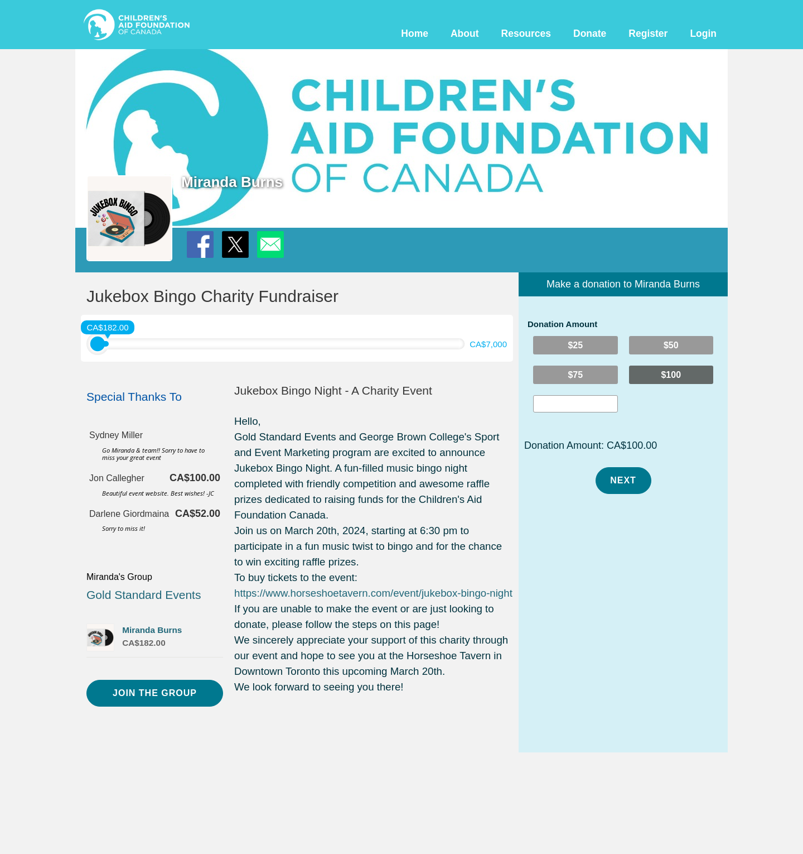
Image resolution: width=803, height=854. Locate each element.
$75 (575, 375)
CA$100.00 (632, 445)
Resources (526, 33)
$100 (671, 375)
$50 (671, 345)
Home (414, 33)
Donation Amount (562, 324)
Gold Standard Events (143, 594)
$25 (575, 345)
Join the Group (155, 693)
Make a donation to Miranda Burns (623, 284)
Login (703, 33)
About (465, 33)
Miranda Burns (152, 630)
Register (647, 33)
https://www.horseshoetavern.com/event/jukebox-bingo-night (373, 593)
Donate (589, 33)
